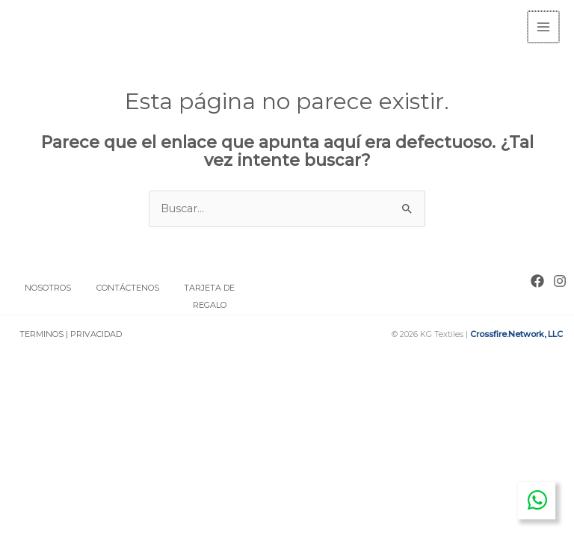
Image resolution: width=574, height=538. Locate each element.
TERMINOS (41, 332)
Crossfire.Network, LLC (516, 332)
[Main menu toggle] (544, 26)
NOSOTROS (48, 286)
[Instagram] (560, 279)
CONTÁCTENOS (128, 286)
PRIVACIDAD (96, 332)
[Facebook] (537, 279)
